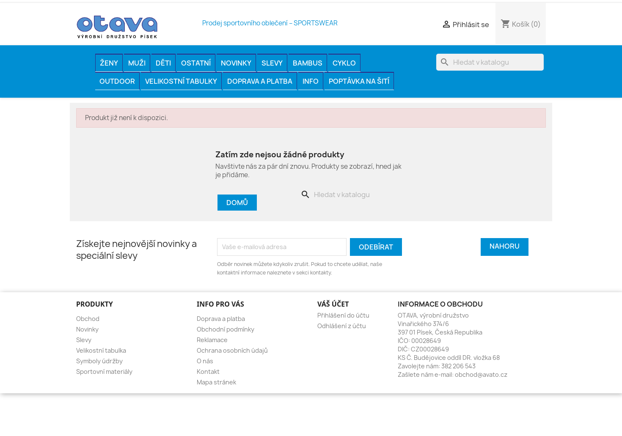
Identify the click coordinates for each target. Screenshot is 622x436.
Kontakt (208, 371)
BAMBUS (307, 63)
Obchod (87, 319)
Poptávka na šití (359, 81)
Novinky (236, 63)
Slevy (272, 63)
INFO (311, 81)
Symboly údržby (99, 361)
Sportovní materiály (104, 371)
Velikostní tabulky (181, 81)
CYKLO (344, 63)
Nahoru (505, 246)
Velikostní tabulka (101, 350)
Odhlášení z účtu (341, 326)
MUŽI (137, 63)
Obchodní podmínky (225, 329)
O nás (205, 361)
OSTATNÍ (196, 63)
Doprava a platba (259, 81)
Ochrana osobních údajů (232, 350)
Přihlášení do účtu (343, 315)
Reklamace (212, 340)
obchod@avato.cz (481, 374)
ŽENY (109, 63)
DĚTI (163, 63)
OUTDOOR (117, 81)
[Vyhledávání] (490, 62)
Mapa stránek (216, 382)
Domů (237, 202)
